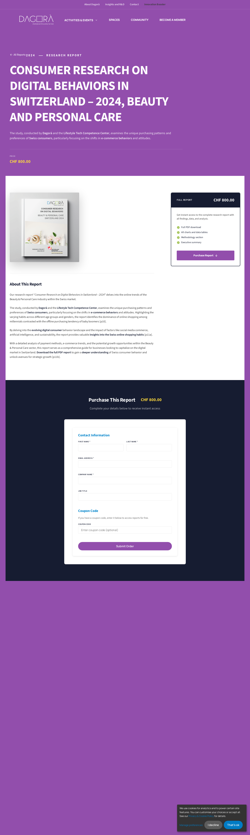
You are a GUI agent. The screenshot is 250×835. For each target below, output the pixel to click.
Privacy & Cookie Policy (201, 816)
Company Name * (86, 474)
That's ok (233, 825)
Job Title (82, 491)
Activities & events (81, 19)
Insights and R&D (114, 4)
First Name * (84, 441)
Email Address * (86, 458)
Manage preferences (191, 825)
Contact (134, 4)
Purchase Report (205, 255)
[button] (95, 19)
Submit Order (125, 546)
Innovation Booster (155, 4)
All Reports (18, 54)
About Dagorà (92, 4)
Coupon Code (84, 524)
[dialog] (212, 818)
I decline (213, 825)
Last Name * (132, 441)
